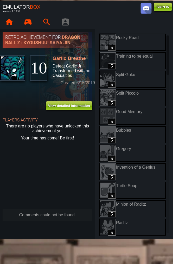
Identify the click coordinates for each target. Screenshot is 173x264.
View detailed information (69, 106)
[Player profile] (65, 22)
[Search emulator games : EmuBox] (46, 22)
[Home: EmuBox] (9, 22)
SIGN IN (162, 7)
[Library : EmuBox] (28, 22)
